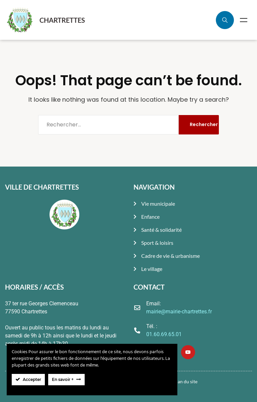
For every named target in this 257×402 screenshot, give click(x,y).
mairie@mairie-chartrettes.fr (179, 311)
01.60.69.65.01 (164, 334)
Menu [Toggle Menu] (243, 20)
